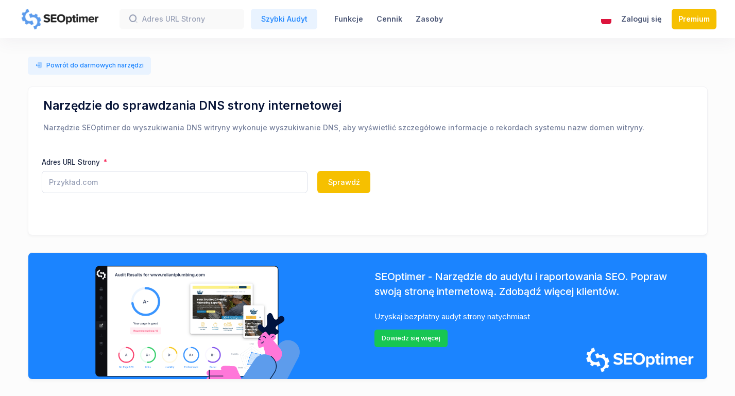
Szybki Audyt (284, 18)
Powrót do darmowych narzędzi (89, 65)
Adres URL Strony (72, 162)
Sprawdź (344, 182)
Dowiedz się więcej (411, 338)
